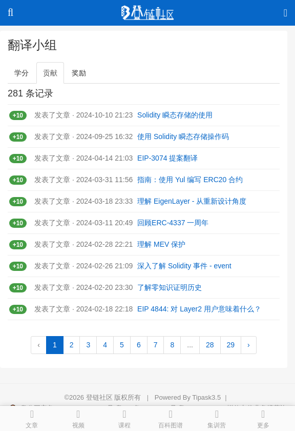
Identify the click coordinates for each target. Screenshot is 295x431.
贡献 (50, 73)
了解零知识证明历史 (169, 287)
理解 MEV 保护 (161, 244)
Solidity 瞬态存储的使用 (175, 115)
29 (231, 345)
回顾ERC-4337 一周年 (172, 223)
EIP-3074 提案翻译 (167, 158)
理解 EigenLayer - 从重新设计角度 (191, 201)
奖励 (79, 73)
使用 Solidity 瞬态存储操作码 (183, 136)
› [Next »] (248, 345)
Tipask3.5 (206, 397)
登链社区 (100, 397)
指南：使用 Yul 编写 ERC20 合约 (190, 179)
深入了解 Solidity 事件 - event (184, 266)
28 (210, 345)
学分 (21, 73)
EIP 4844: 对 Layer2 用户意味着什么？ (199, 309)
